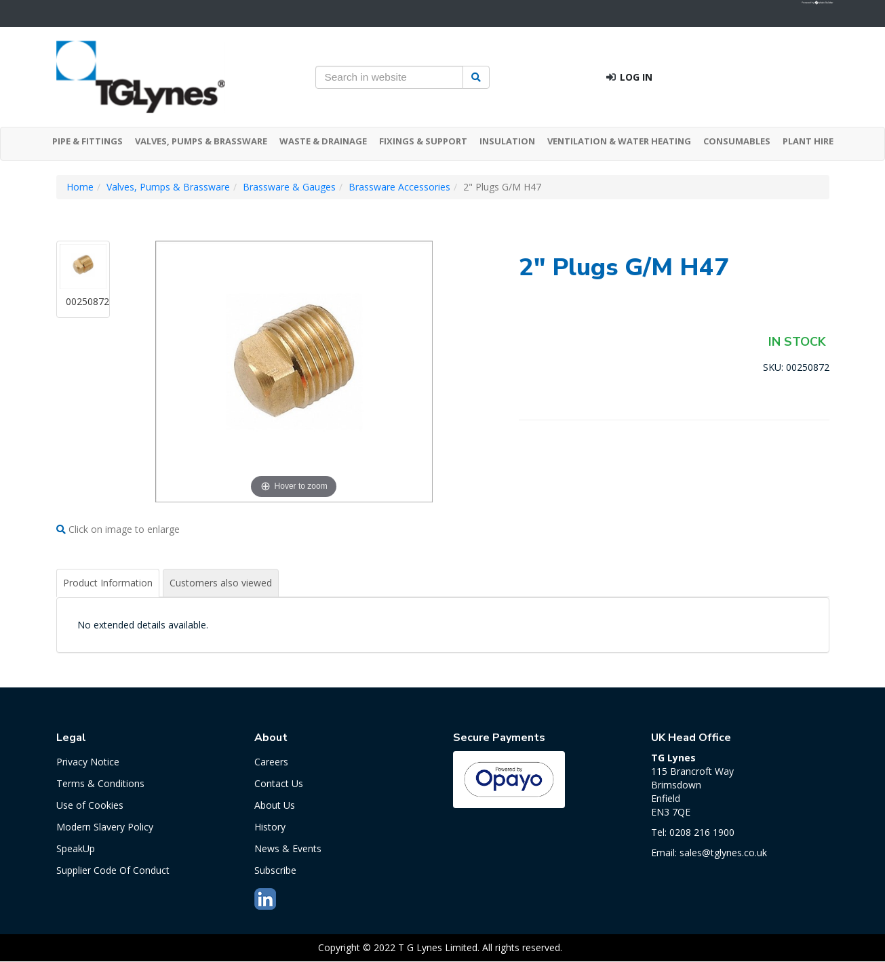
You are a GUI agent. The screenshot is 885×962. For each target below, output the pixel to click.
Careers (271, 761)
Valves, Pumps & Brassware (168, 186)
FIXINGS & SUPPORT (423, 141)
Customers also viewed (221, 582)
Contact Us (278, 783)
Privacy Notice (87, 761)
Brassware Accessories (399, 186)
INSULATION (507, 141)
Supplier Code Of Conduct (113, 870)
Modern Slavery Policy (104, 826)
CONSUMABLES (736, 141)
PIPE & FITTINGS (87, 141)
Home (80, 186)
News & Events (287, 848)
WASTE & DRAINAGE (323, 141)
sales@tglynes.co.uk (723, 852)
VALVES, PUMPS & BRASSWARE (201, 141)
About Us (274, 805)
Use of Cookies (89, 805)
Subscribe (275, 870)
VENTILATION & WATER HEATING (619, 141)
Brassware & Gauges (289, 186)
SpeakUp (75, 848)
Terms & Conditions (100, 783)
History (270, 826)
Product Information (108, 582)
